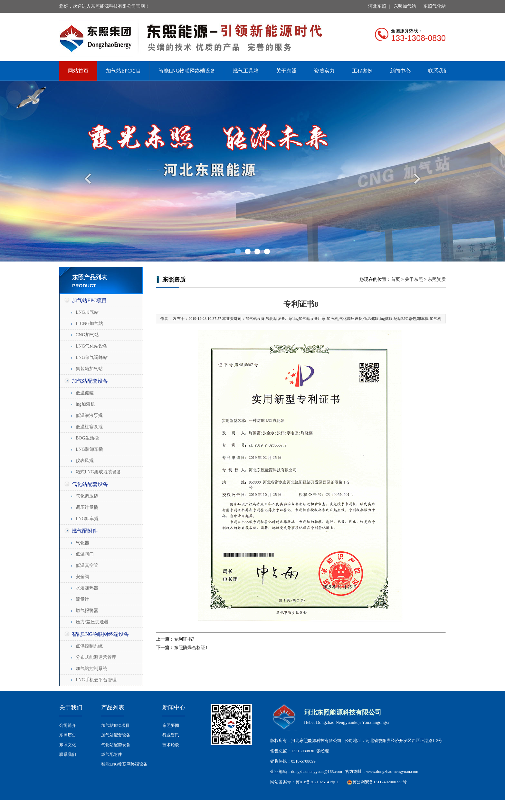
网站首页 (78, 71)
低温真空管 (87, 565)
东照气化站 (434, 6)
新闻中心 (400, 71)
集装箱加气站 (89, 368)
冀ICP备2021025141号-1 (317, 781)
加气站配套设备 (90, 381)
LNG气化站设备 (92, 346)
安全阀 (82, 576)
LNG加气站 (87, 312)
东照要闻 (170, 725)
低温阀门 (85, 554)
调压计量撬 (87, 507)
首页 (395, 279)
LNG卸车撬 (87, 518)
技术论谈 (170, 744)
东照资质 (437, 279)
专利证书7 (184, 639)
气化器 (82, 542)
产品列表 (112, 707)
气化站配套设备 (90, 484)
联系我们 (438, 71)
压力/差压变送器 (92, 621)
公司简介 (67, 725)
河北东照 (377, 6)
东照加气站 (405, 6)
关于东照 (286, 71)
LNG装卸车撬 (89, 449)
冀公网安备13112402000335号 (379, 781)
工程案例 (362, 71)
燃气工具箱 (246, 71)
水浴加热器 (87, 588)
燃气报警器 (87, 610)
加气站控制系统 (91, 668)
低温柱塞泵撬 (89, 426)
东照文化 (67, 744)
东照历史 (67, 735)
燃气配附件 (85, 531)
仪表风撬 (85, 460)
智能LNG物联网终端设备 (186, 71)
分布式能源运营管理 (96, 657)
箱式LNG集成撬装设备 (98, 471)
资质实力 (324, 71)
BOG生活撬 (87, 438)
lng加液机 (85, 404)
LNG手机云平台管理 (96, 679)
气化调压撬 (87, 496)
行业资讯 (170, 735)
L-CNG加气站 (89, 323)
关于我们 (70, 707)
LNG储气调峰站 (92, 357)
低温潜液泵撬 (89, 415)
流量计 (82, 599)
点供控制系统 (89, 646)
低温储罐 (85, 392)
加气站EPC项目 (123, 71)
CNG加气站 (87, 334)
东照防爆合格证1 (191, 647)
